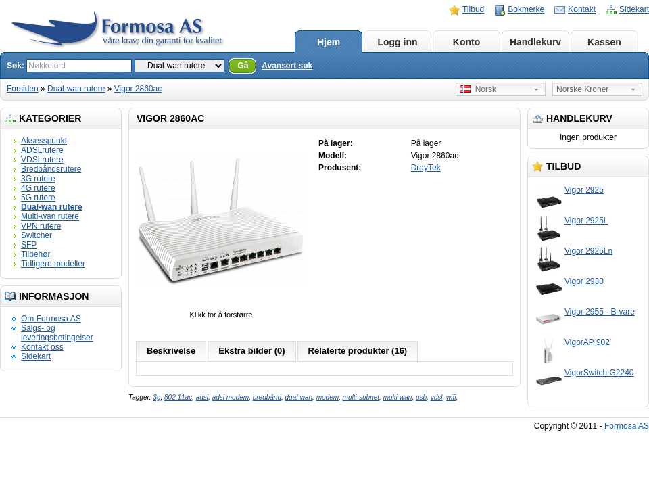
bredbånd (267, 397)
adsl (202, 397)
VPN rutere (41, 226)
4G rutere (38, 188)
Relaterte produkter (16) (358, 351)
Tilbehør (36, 254)
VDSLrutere (42, 159)
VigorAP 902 (587, 342)
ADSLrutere (42, 150)
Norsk (478, 89)
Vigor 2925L (586, 220)
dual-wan (299, 397)
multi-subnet (361, 397)
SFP (29, 245)
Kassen (604, 42)
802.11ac (178, 397)
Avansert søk (287, 65)
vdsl (437, 397)
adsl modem (230, 397)
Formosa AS (626, 426)
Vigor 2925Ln (588, 251)
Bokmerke (526, 9)
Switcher (36, 235)
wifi (451, 397)
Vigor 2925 (584, 190)
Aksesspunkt (44, 140)
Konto (466, 42)
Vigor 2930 (584, 281)
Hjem (328, 42)
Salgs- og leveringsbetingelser (57, 332)
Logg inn (397, 42)
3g (156, 397)
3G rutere (38, 178)
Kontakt (582, 9)
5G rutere (38, 197)
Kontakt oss (42, 347)
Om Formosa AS (51, 318)
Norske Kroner (582, 89)
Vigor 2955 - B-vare (599, 312)
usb (421, 397)
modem (327, 397)
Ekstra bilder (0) (251, 351)
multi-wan (397, 397)
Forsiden (23, 88)
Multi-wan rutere (50, 216)
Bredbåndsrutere (51, 169)
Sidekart (634, 9)
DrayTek (426, 167)
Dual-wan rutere (76, 88)
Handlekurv (535, 42)
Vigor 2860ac (138, 88)
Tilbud (473, 9)
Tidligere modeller (53, 264)
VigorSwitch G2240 (599, 372)
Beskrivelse (171, 351)
